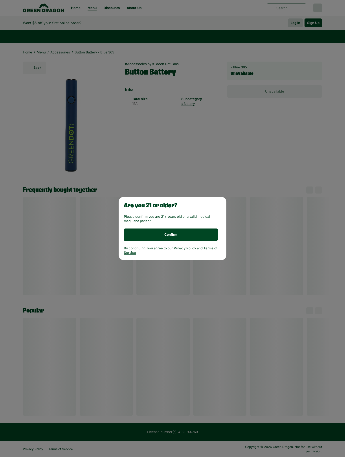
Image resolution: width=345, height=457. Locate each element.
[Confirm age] (171, 234)
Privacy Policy (185, 248)
